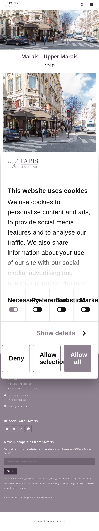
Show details (56, 333)
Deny (16, 358)
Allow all (78, 358)
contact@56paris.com (18, 406)
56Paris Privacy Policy (42, 497)
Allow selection (50, 358)
